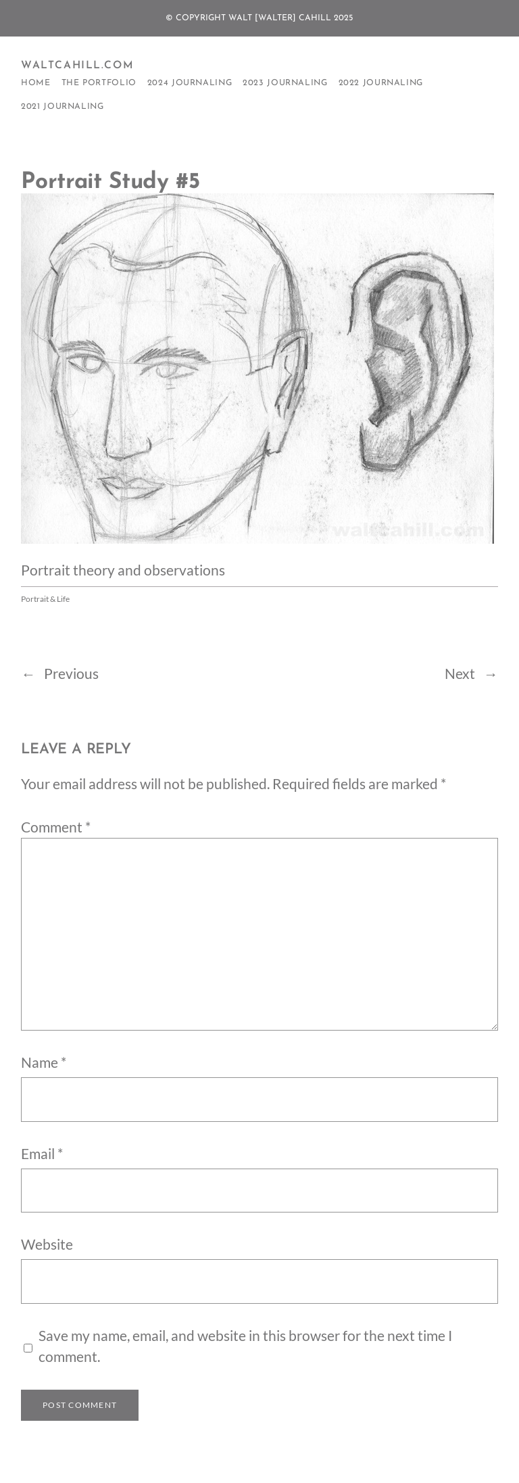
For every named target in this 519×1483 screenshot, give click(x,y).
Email (42, 1153)
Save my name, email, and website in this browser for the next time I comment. (245, 1346)
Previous (71, 673)
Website (47, 1244)
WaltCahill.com (77, 65)
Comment (56, 827)
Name (43, 1062)
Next (460, 673)
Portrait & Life (45, 599)
